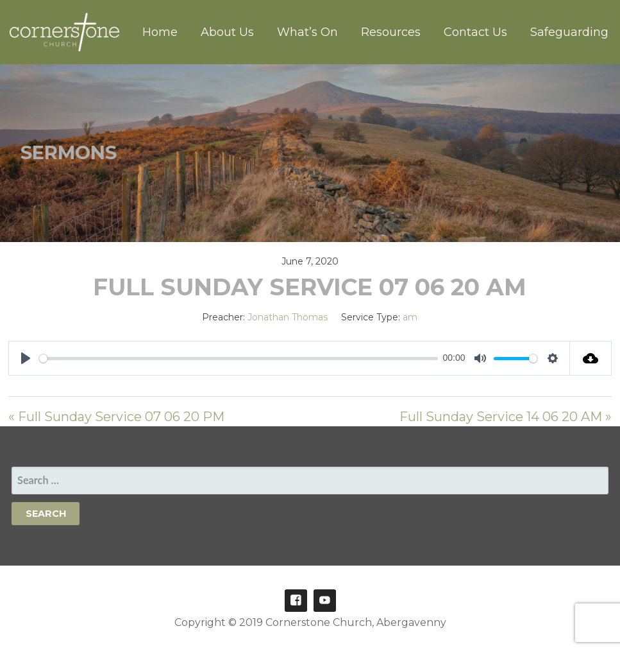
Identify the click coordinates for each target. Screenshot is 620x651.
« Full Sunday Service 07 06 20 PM (116, 416)
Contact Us (475, 32)
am (410, 317)
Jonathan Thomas (287, 317)
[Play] (25, 358)
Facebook (296, 600)
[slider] (238, 358)
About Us (227, 32)
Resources (391, 32)
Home (160, 32)
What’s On (307, 32)
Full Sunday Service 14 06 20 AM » (505, 416)
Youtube (325, 600)
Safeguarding (569, 32)
